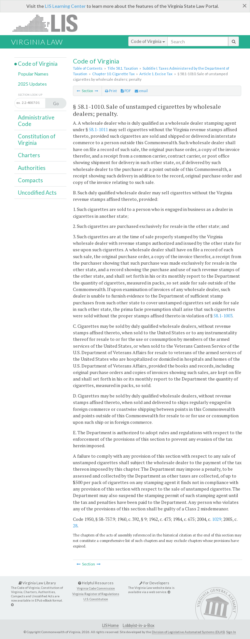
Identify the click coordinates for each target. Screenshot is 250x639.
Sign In (231, 632)
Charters (29, 155)
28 (75, 525)
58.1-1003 (223, 316)
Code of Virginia (148, 41)
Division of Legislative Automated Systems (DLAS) (188, 632)
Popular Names (33, 73)
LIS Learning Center (65, 6)
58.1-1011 (98, 129)
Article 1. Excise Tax (156, 74)
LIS (48, 23)
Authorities (32, 167)
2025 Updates (32, 84)
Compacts (30, 180)
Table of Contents (88, 68)
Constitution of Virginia (37, 139)
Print (111, 91)
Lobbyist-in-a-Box (138, 625)
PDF (126, 91)
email (141, 91)
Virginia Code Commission (96, 588)
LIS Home (110, 625)
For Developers (154, 583)
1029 (216, 519)
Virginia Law (37, 41)
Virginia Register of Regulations (95, 594)
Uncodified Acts (37, 192)
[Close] (244, 5)
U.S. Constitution (95, 599)
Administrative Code (36, 120)
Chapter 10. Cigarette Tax (113, 74)
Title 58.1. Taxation (122, 68)
